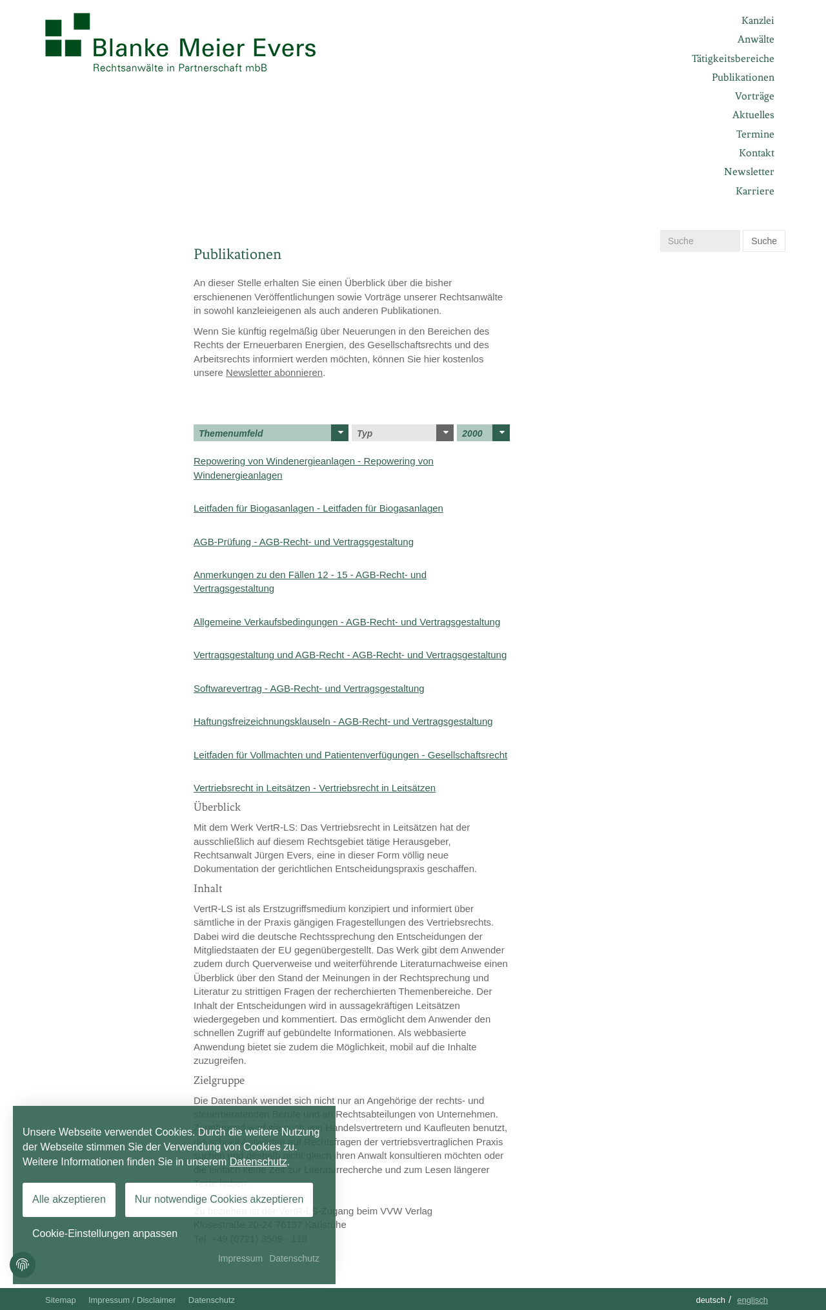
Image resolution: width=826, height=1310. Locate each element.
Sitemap (60, 1300)
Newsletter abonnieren (274, 372)
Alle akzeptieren (69, 1199)
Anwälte (756, 39)
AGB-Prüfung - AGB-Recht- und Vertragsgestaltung (304, 541)
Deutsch (710, 1300)
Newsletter (749, 171)
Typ (405, 432)
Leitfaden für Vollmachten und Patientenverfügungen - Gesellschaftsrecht (350, 754)
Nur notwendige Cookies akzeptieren (219, 1199)
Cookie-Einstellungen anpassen (104, 1233)
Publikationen (743, 77)
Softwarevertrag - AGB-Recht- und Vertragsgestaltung (309, 688)
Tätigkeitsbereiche (733, 58)
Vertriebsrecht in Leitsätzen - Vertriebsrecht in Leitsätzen (315, 787)
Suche (764, 241)
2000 (486, 432)
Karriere (755, 191)
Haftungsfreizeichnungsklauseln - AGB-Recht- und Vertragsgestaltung (343, 721)
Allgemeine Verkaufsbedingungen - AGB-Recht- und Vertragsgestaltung (347, 621)
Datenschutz (211, 1300)
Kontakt (756, 153)
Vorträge (754, 96)
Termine (755, 134)
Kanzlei (757, 20)
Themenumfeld (273, 432)
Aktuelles (753, 115)
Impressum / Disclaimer (132, 1300)
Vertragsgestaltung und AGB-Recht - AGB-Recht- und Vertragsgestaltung (350, 654)
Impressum (240, 1258)
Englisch (752, 1300)
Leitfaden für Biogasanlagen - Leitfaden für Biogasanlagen (318, 508)
